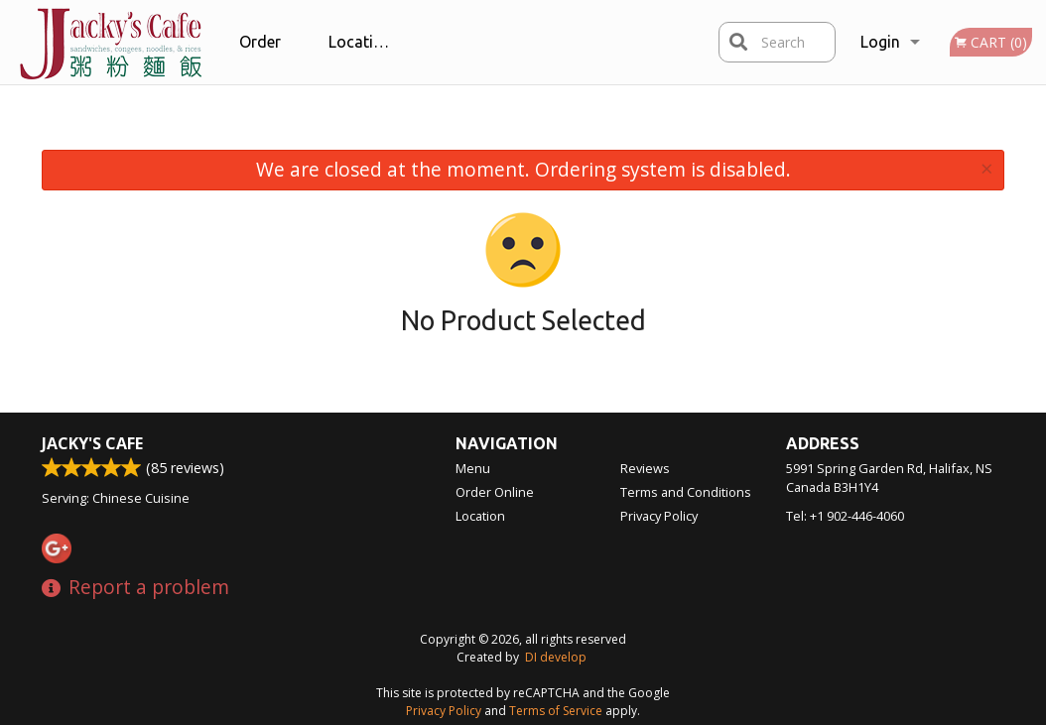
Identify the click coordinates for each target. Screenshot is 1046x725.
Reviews (645, 468)
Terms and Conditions (685, 492)
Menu (473, 468)
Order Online (262, 58)
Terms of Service (555, 710)
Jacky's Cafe (92, 443)
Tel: (845, 516)
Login (880, 42)
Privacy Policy (659, 516)
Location (360, 42)
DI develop (556, 657)
